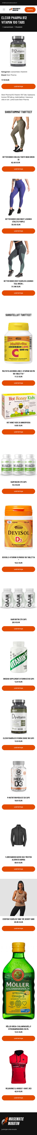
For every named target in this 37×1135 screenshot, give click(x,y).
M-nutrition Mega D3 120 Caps (18, 797)
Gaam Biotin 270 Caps (18, 619)
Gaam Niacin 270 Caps (18, 482)
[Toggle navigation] (3, 9)
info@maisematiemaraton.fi (9, 3)
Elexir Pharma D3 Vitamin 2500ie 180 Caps (18, 738)
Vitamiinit (18, 27)
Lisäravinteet (8, 27)
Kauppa (30, 10)
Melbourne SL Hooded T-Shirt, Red (18, 1088)
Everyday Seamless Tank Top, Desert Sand (18, 919)
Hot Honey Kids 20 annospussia (18, 422)
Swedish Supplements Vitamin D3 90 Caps (18, 679)
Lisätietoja (18, 86)
